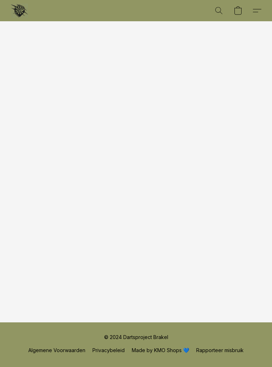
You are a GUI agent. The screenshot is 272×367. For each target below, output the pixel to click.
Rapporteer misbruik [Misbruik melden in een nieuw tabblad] (220, 350)
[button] (19, 11)
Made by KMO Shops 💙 (160, 350)
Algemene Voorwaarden (56, 350)
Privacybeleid (108, 350)
